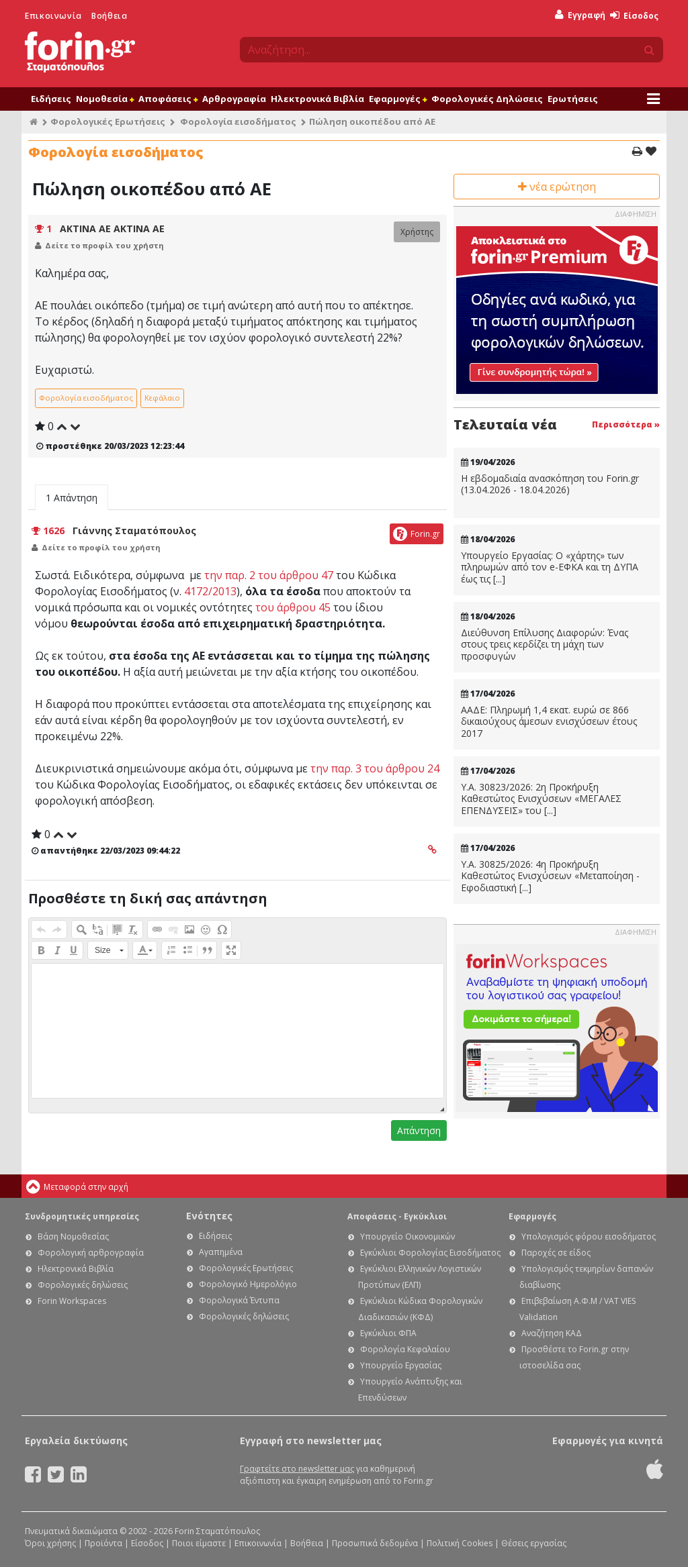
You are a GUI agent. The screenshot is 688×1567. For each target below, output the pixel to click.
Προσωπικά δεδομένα (375, 1543)
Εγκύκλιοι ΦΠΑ (388, 1333)
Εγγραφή (580, 15)
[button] (41, 929)
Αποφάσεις (168, 99)
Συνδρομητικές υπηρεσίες (82, 1216)
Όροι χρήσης (50, 1543)
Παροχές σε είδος (556, 1252)
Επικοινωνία (53, 15)
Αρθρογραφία (234, 99)
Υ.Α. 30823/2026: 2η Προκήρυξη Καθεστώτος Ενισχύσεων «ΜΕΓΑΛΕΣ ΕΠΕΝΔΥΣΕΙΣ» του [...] (541, 799)
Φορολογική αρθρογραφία (91, 1252)
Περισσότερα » (626, 424)
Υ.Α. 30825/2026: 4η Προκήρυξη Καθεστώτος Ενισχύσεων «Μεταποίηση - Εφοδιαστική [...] (550, 876)
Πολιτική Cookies (459, 1543)
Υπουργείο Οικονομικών (407, 1236)
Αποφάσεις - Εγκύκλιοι (397, 1216)
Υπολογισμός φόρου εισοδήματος (588, 1236)
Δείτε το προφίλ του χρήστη (104, 245)
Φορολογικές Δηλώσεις (487, 99)
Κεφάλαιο (162, 398)
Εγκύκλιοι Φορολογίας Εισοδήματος (430, 1252)
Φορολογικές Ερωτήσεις (107, 121)
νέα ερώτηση (557, 186)
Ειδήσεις (51, 99)
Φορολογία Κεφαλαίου (405, 1349)
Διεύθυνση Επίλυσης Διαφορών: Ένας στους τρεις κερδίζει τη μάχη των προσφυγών (544, 644)
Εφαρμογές (398, 99)
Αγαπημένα (221, 1252)
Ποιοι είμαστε (199, 1543)
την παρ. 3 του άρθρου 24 (374, 768)
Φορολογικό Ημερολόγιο (248, 1284)
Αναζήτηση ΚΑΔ (551, 1333)
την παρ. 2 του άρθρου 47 (268, 575)
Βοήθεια (109, 15)
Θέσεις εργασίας (533, 1543)
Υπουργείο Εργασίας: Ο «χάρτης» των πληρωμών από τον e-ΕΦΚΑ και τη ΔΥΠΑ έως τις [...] (549, 567)
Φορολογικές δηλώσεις (83, 1285)
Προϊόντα (103, 1543)
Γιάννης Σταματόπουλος (134, 530)
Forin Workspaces (72, 1301)
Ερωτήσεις (573, 99)
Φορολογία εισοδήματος (238, 121)
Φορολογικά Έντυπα (239, 1300)
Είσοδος (634, 15)
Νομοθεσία (105, 99)
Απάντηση (419, 1130)
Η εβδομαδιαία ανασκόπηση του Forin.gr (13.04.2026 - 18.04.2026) (550, 484)
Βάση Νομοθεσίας (73, 1236)
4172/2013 (210, 591)
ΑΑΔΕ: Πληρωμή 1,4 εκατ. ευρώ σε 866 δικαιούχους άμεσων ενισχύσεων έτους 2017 (549, 722)
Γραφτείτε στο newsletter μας (297, 1468)
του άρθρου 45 (293, 607)
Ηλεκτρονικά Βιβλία (317, 99)
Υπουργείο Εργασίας (400, 1365)
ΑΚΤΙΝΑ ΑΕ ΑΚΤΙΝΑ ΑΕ (112, 228)
